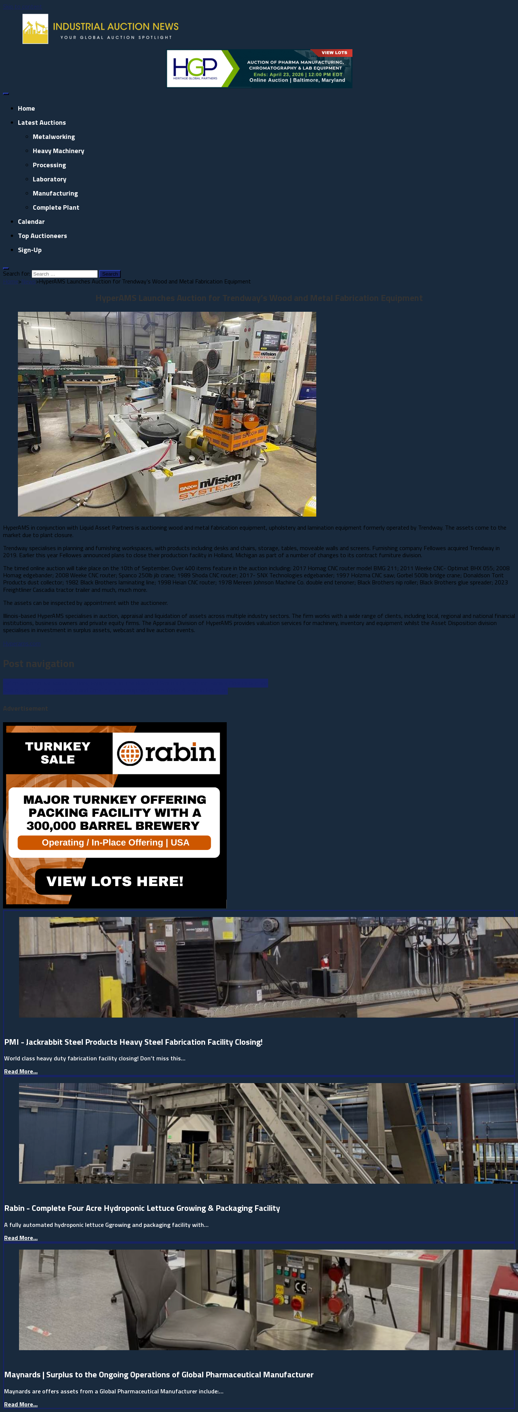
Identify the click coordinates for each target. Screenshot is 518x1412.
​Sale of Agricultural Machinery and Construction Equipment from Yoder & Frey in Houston (115, 690)
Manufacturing (55, 193)
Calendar (31, 221)
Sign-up (30, 250)
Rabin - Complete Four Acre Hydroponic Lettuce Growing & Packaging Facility (142, 1208)
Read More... (21, 1071)
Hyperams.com (22, 643)
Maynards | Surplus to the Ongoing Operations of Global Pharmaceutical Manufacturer (159, 1374)
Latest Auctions (42, 122)
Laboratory (49, 179)
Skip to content (22, 6)
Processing (49, 165)
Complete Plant (56, 207)
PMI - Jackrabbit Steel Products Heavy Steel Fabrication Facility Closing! (133, 1041)
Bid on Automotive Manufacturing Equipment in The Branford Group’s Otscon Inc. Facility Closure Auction (135, 683)
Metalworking (54, 136)
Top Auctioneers (42, 236)
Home (26, 108)
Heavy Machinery (58, 151)
